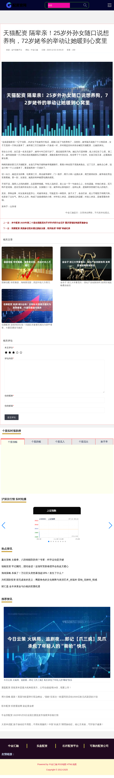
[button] (3, 525)
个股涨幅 (12, 442)
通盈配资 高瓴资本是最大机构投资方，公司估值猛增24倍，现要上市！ (36, 687)
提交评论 (11, 417)
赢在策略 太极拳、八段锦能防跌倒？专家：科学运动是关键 (32, 559)
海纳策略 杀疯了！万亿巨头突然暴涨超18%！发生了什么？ (32, 573)
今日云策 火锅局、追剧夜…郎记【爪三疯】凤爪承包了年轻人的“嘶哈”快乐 (38, 680)
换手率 (104, 441)
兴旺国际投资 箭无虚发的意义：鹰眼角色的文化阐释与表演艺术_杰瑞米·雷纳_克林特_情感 (49, 579)
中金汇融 (13, 745)
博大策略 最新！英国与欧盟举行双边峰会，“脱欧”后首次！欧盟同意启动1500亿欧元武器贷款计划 (49, 696)
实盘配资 (42, 745)
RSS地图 (62, 764)
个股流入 (60, 441)
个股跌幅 (36, 441)
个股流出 (83, 441)
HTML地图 (72, 764)
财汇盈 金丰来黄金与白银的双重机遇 (20, 586)
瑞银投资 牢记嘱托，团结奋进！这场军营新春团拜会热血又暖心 (35, 566)
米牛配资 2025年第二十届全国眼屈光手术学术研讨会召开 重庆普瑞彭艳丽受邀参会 (49, 223)
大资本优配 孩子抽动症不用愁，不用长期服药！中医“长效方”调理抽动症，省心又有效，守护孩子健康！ (52, 724)
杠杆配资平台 (70, 745)
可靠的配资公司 (99, 745)
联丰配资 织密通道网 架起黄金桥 (17, 706)
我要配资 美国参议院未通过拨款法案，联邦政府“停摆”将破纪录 (40, 228)
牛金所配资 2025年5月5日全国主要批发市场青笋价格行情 (29, 715)
